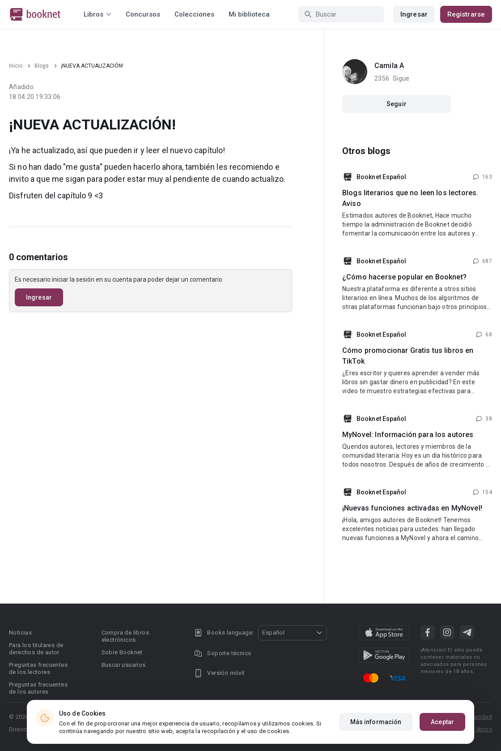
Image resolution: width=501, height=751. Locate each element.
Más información (376, 721)
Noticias (20, 632)
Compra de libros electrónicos (125, 636)
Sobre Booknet (122, 652)
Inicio (15, 66)
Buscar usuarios (124, 664)
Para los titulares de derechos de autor (36, 649)
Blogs (41, 66)
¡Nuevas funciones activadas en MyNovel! (412, 508)
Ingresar (414, 14)
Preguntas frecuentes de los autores (38, 688)
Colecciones (194, 14)
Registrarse (466, 14)
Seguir (396, 103)
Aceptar (442, 721)
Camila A (389, 65)
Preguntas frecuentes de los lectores (38, 668)
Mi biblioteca (249, 14)
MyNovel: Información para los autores (408, 434)
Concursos (143, 14)
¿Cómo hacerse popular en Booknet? (404, 277)
